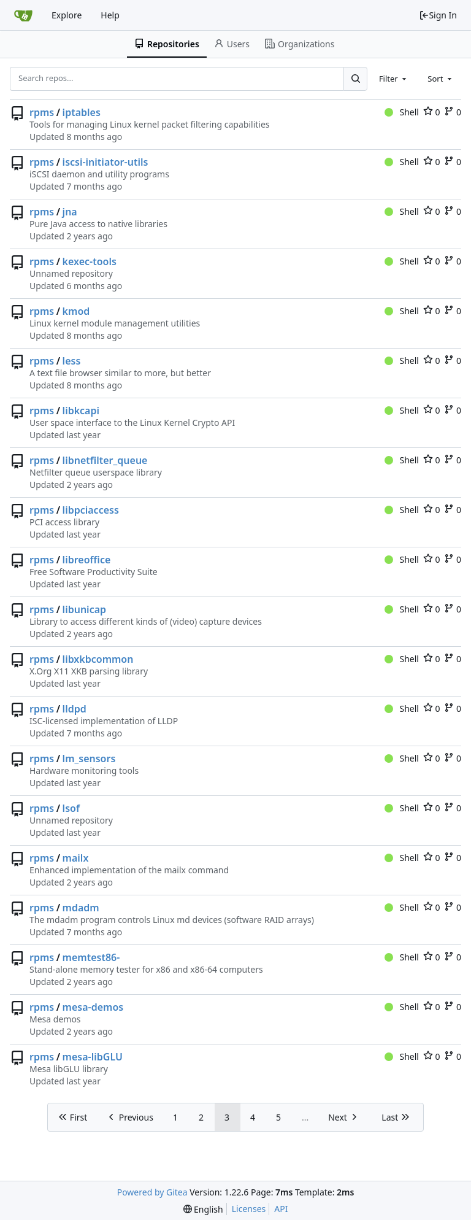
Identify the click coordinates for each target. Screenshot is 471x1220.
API (281, 1208)
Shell (402, 112)
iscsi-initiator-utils (105, 162)
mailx (76, 858)
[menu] (203, 1209)
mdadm (81, 907)
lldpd (74, 709)
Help (110, 15)
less (72, 361)
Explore (67, 15)
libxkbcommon (98, 659)
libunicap (84, 609)
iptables (82, 112)
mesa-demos (93, 1007)
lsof (71, 808)
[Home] (23, 15)
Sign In (438, 15)
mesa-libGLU (93, 1057)
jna (70, 212)
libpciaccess (91, 510)
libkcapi (81, 410)
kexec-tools (90, 261)
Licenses (249, 1208)
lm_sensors (89, 758)
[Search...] (355, 78)
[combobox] (394, 78)
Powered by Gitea (152, 1192)
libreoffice (87, 560)
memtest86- (91, 957)
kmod (76, 311)
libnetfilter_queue (105, 460)
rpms (41, 112)
